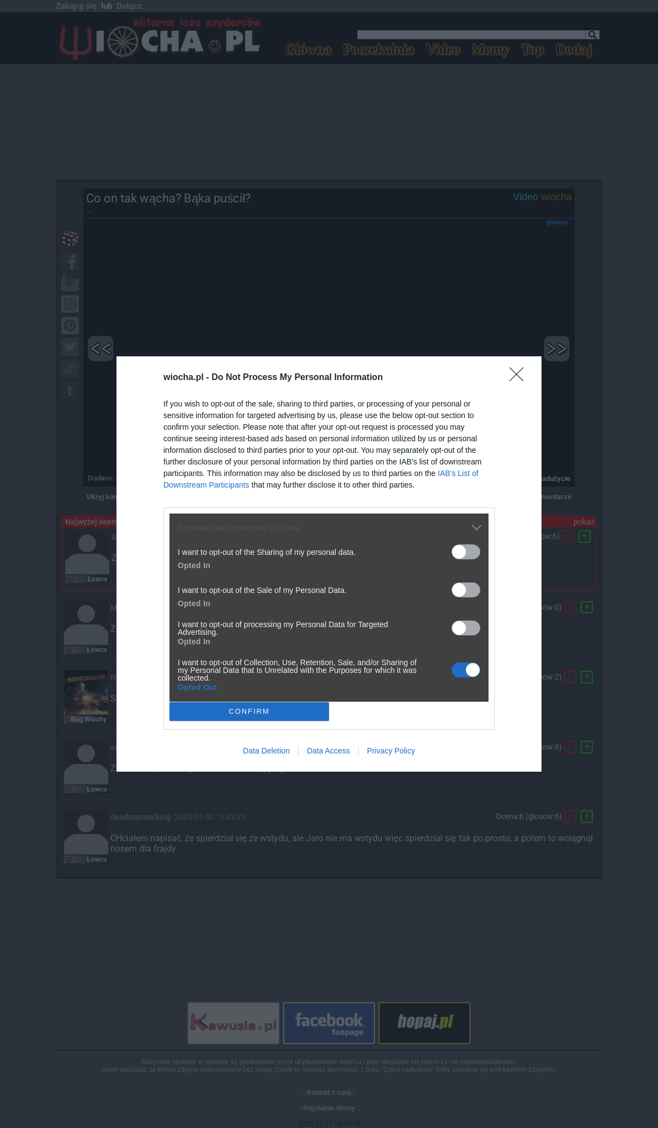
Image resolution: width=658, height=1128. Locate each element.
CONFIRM (249, 712)
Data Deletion (266, 750)
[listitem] (329, 527)
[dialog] (329, 564)
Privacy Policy (391, 750)
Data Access (328, 750)
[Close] (520, 377)
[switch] (466, 551)
